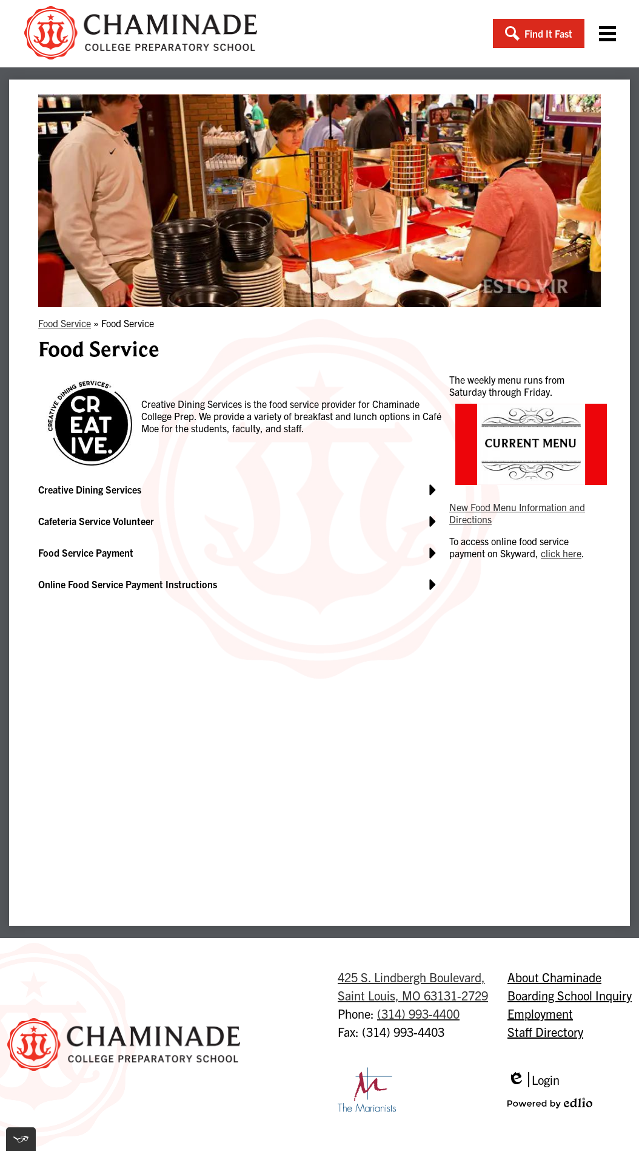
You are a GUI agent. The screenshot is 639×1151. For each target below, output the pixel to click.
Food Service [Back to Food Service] (64, 323)
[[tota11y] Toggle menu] (21, 1139)
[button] (538, 33)
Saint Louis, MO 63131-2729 (413, 985)
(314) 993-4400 (418, 1013)
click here (561, 553)
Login (533, 1079)
